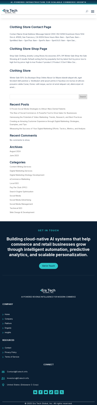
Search (83, 97)
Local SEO (14, 183)
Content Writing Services (20, 166)
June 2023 (14, 155)
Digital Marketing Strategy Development (27, 175)
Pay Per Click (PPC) (18, 187)
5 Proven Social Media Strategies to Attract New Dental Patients (37, 109)
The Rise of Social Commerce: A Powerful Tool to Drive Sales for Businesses (43, 113)
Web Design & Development (22, 212)
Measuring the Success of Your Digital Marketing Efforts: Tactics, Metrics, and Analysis (48, 128)
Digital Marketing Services (21, 171)
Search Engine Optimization (21, 191)
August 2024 (15, 151)
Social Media (15, 196)
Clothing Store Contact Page (30, 27)
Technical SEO (16, 208)
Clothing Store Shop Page (28, 49)
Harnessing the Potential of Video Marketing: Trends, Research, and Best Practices (46, 117)
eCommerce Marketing (20, 179)
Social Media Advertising (20, 200)
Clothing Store (20, 70)
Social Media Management (21, 204)
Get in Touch (48, 266)
